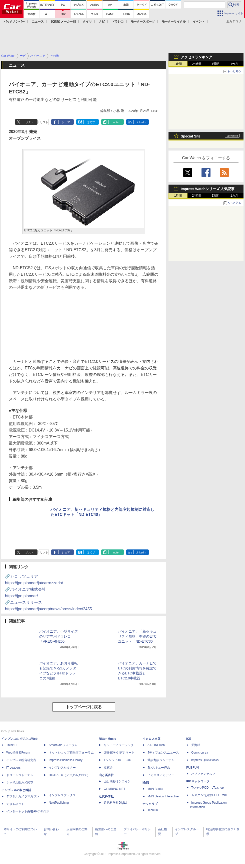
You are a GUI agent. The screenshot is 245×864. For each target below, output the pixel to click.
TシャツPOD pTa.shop (207, 787)
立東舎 (108, 767)
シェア (66, 122)
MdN (145, 782)
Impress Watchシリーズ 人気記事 (207, 189)
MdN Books (155, 789)
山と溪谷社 (106, 775)
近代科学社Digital (115, 802)
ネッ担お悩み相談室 (19, 782)
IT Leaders (13, 767)
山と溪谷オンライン (117, 781)
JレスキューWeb (159, 767)
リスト (44, 122)
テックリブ (150, 804)
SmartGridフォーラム (63, 745)
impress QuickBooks (204, 760)
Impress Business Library (65, 760)
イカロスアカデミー (161, 775)
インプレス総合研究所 (21, 760)
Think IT (11, 745)
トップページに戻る (84, 707)
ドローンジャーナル (19, 775)
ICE (188, 739)
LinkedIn (141, 122)
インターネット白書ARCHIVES (27, 811)
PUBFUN (192, 767)
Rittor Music (107, 739)
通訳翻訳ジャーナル (161, 760)
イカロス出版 (151, 739)
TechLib (153, 810)
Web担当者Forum (18, 752)
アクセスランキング (196, 57)
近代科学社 (106, 796)
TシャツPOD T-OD (117, 760)
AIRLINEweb (156, 745)
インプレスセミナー (62, 767)
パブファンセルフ (203, 774)
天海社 (195, 745)
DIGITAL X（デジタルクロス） (69, 775)
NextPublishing (59, 802)
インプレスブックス (62, 795)
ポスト (30, 122)
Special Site (190, 136)
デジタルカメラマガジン (22, 796)
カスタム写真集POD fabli (209, 795)
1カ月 (234, 64)
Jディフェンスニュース (163, 752)
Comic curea (199, 752)
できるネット (15, 804)
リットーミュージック (119, 745)
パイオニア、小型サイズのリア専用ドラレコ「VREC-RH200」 (58, 636)
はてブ (91, 122)
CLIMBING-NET (114, 789)
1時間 (178, 64)
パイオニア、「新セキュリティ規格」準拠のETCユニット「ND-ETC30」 (137, 636)
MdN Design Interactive (163, 796)
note (115, 122)
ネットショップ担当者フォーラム (71, 752)
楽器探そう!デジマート (119, 752)
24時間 (196, 64)
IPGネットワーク (198, 781)
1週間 (216, 64)
